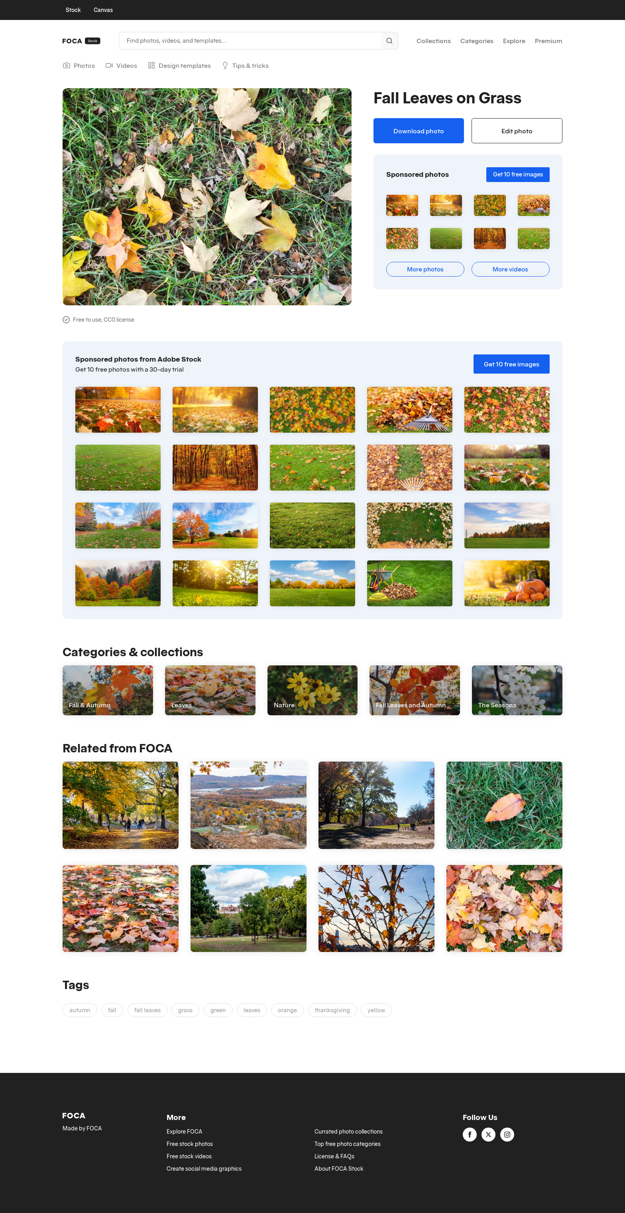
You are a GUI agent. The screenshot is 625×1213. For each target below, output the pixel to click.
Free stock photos (190, 1144)
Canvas (103, 10)
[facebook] (470, 1135)
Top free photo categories (347, 1144)
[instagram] (507, 1135)
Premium (548, 41)
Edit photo (517, 131)
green (218, 1010)
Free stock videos (189, 1156)
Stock (73, 10)
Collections (434, 41)
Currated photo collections (348, 1131)
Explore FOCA (184, 1131)
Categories (476, 41)
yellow (376, 1010)
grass (185, 1010)
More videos (510, 269)
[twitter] (488, 1135)
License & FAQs (334, 1156)
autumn (79, 1010)
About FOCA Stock (339, 1168)
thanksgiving (332, 1010)
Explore (514, 41)
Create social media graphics (204, 1168)
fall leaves (147, 1010)
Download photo (418, 131)
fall (112, 1010)
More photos (425, 269)
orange (287, 1010)
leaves (252, 1010)
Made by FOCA (82, 1128)
